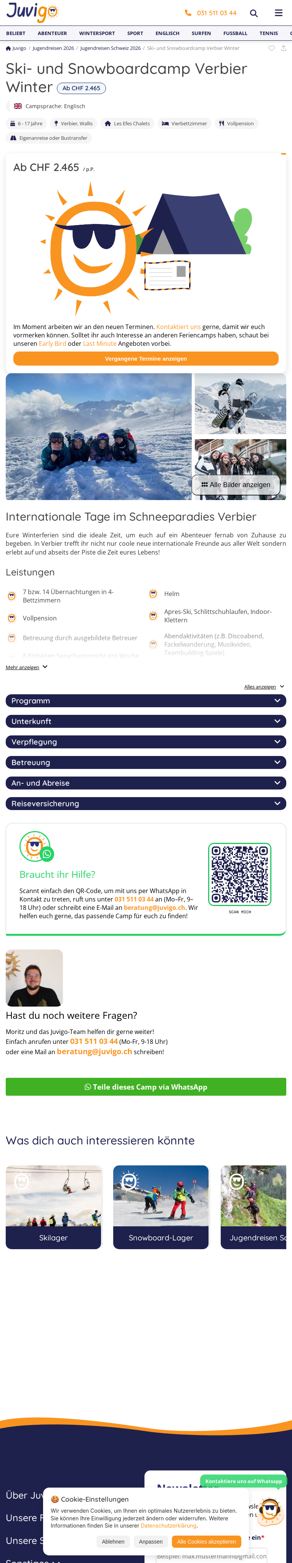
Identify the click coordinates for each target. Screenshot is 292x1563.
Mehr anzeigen (22, 667)
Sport (135, 33)
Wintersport (97, 33)
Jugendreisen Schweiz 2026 (110, 48)
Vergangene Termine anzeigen (146, 358)
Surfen (201, 33)
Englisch (168, 33)
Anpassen (151, 1542)
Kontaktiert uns (178, 327)
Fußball (235, 33)
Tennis (269, 33)
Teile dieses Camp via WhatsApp (146, 1087)
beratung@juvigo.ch (154, 907)
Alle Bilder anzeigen (236, 485)
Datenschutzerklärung (168, 1525)
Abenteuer (52, 33)
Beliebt (16, 33)
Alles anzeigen (264, 686)
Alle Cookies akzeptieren (206, 1542)
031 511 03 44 (211, 13)
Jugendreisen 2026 (53, 48)
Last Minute (100, 343)
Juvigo (16, 48)
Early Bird (52, 343)
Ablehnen (113, 1542)
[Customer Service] (270, 1511)
